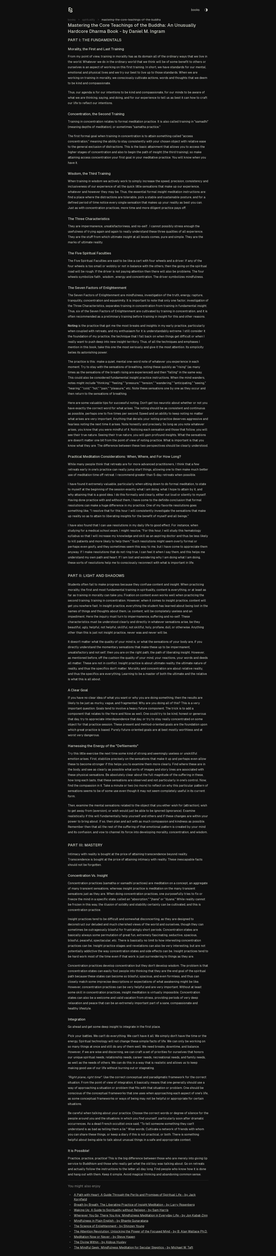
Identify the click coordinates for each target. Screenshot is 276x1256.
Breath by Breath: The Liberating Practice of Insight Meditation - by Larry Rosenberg (134, 1205)
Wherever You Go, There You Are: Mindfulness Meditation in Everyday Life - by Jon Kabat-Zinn (141, 1215)
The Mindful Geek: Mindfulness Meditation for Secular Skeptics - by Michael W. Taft (133, 1247)
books (195, 10)
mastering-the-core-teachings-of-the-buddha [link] (131, 19)
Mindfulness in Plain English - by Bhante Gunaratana (111, 1221)
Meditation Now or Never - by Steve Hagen (104, 1237)
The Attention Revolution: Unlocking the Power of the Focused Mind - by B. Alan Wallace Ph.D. (140, 1231)
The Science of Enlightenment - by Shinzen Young (109, 1226)
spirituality (88, 19)
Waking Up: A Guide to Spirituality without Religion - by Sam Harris (121, 1210)
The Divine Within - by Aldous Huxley (100, 1242)
